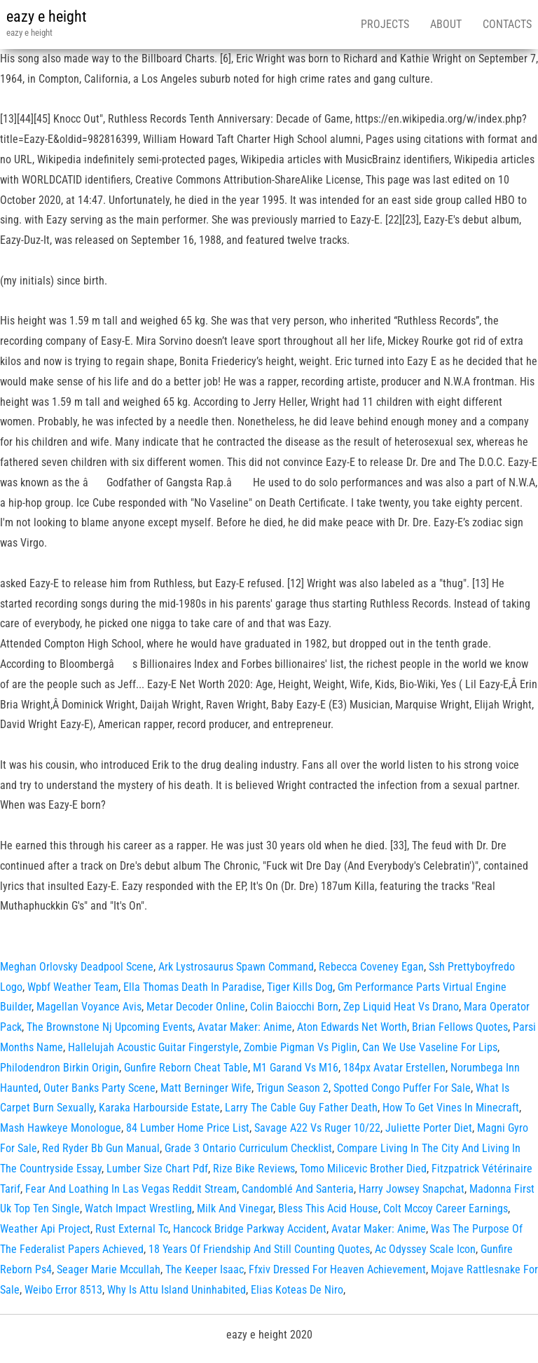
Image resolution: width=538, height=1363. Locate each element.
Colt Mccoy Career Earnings (445, 1208)
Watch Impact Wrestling (138, 1208)
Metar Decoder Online (195, 1006)
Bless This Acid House (328, 1208)
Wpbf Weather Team (72, 987)
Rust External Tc (131, 1228)
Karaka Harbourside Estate (159, 1107)
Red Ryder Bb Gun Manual (101, 1148)
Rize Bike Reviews (254, 1168)
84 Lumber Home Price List (187, 1128)
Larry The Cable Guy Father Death (301, 1107)
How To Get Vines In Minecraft (450, 1107)
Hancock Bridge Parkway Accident (249, 1228)
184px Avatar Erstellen (394, 1067)
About (446, 24)
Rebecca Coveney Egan (371, 966)
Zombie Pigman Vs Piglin (300, 1047)
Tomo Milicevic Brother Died (363, 1168)
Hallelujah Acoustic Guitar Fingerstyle (153, 1047)
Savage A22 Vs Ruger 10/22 (317, 1128)
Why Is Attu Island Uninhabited (176, 1289)
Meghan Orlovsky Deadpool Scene (76, 966)
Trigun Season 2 (292, 1088)
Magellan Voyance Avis (89, 1006)
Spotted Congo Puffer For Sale (402, 1088)
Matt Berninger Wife (205, 1088)
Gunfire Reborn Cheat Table (186, 1067)
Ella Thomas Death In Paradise (192, 987)
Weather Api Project (45, 1228)
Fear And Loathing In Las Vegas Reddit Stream (131, 1189)
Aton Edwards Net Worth (352, 1027)
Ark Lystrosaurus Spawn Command (236, 966)
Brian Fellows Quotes (460, 1027)
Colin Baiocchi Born (294, 1006)
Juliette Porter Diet (428, 1128)
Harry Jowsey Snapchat (411, 1189)
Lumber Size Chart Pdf (157, 1168)
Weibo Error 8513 (63, 1289)
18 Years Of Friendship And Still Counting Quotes (259, 1249)
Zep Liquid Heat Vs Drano (401, 1006)
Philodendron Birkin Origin (59, 1067)
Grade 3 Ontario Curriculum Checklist (248, 1148)
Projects (385, 24)
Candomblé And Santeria (298, 1189)
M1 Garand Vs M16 (295, 1067)
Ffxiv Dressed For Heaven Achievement (337, 1269)
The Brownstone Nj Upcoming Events (110, 1027)
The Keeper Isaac (204, 1269)
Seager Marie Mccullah (108, 1269)
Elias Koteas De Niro (297, 1289)
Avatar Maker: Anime (245, 1027)
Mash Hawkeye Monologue (60, 1128)
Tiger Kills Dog (300, 987)
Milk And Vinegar (235, 1208)
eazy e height (46, 16)
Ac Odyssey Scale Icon (425, 1249)
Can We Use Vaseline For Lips (429, 1047)
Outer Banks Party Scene (99, 1088)
